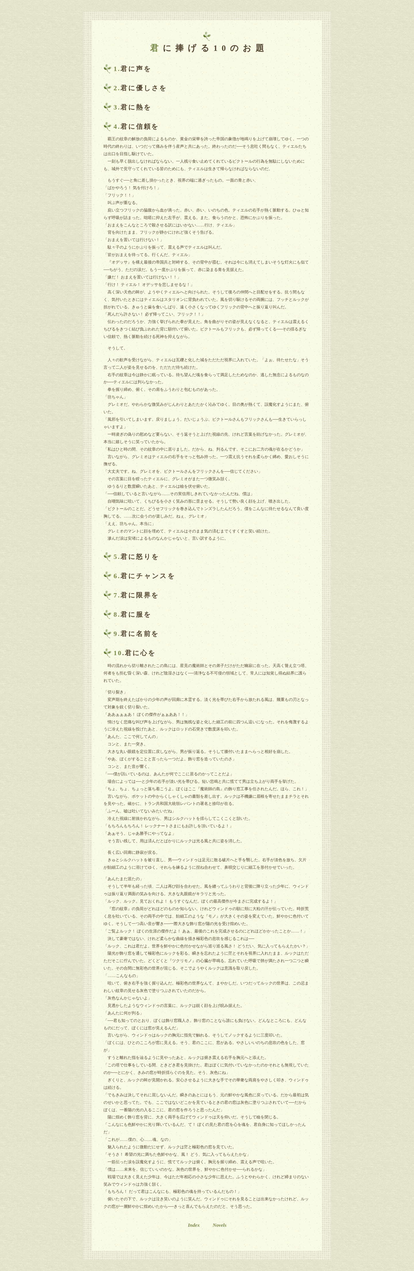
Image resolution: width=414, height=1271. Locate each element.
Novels (220, 1225)
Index (194, 1225)
